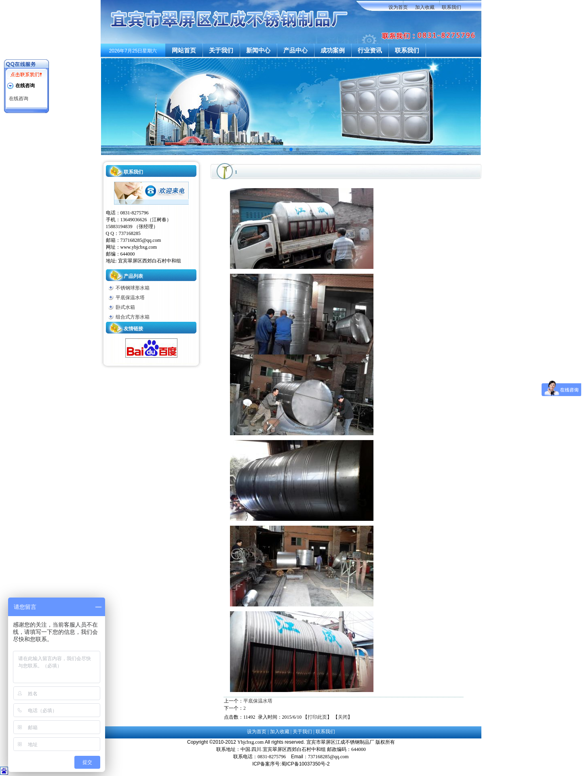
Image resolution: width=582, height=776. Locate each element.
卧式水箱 (125, 307)
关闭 (343, 717)
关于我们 (221, 50)
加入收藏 (424, 7)
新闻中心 (258, 50)
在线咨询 (18, 98)
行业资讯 (370, 50)
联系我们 (451, 7)
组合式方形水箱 (133, 317)
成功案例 (333, 50)
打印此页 (317, 717)
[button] (284, 149)
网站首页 (184, 50)
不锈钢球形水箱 (133, 288)
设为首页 (398, 7)
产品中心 (295, 50)
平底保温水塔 (130, 297)
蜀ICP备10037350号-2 (305, 764)
